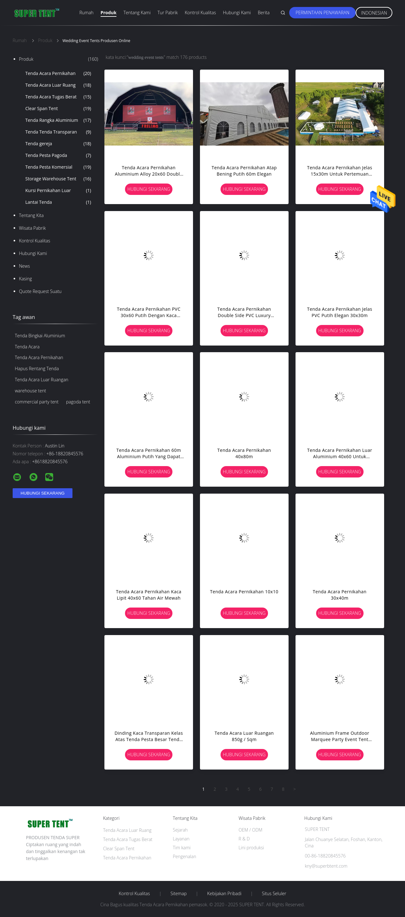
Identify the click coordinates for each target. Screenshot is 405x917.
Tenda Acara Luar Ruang (58, 85)
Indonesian (374, 13)
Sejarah (180, 830)
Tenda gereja (58, 143)
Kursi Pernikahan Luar (58, 190)
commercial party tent (37, 402)
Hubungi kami (237, 12)
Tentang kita (31, 215)
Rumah (86, 12)
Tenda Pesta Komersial (58, 167)
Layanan (181, 839)
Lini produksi (251, 848)
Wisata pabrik (32, 228)
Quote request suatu (40, 291)
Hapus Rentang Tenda (37, 368)
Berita (264, 12)
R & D (244, 839)
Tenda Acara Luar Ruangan (41, 380)
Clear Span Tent (58, 108)
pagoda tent (78, 402)
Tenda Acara (27, 347)
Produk (109, 12)
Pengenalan (184, 856)
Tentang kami (137, 12)
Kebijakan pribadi (224, 893)
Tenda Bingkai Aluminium (40, 336)
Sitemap (179, 893)
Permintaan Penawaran (322, 12)
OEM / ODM (250, 830)
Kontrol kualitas (200, 12)
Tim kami (181, 848)
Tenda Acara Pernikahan (58, 73)
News (24, 266)
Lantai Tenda (58, 202)
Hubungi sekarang (148, 189)
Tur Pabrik (168, 12)
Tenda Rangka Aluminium (58, 120)
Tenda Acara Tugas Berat (58, 97)
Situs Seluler (274, 893)
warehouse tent (30, 391)
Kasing (25, 279)
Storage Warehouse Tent (58, 179)
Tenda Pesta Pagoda (58, 155)
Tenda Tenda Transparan (58, 132)
